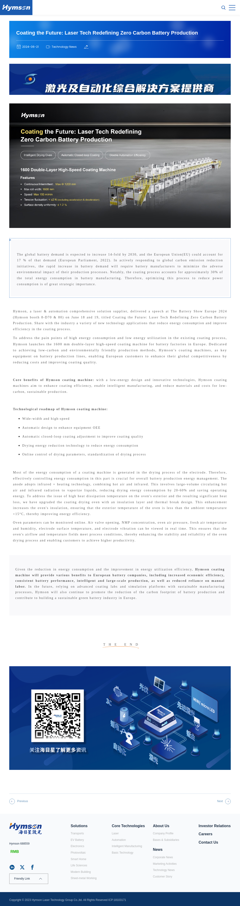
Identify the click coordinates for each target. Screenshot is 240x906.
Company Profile (163, 833)
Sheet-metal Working (84, 878)
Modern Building (81, 872)
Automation (119, 840)
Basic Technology (122, 852)
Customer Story (162, 876)
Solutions (79, 826)
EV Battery (77, 840)
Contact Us (208, 842)
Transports (77, 833)
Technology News (164, 870)
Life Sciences (79, 865)
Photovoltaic (78, 852)
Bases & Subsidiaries (166, 840)
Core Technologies (128, 826)
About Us (161, 826)
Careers (205, 834)
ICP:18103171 (117, 900)
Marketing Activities (165, 863)
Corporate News (163, 857)
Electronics (77, 846)
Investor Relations (215, 826)
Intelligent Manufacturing (127, 846)
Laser (115, 833)
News (158, 850)
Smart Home (78, 859)
